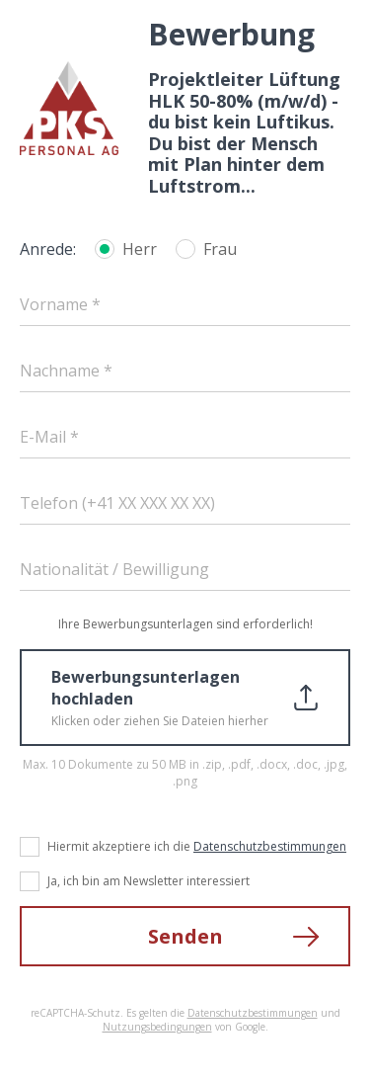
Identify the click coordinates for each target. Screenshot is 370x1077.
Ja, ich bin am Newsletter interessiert (148, 880)
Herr (139, 249)
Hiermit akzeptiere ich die (196, 846)
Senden (185, 936)
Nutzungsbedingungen (157, 1027)
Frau (220, 249)
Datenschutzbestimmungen (269, 846)
